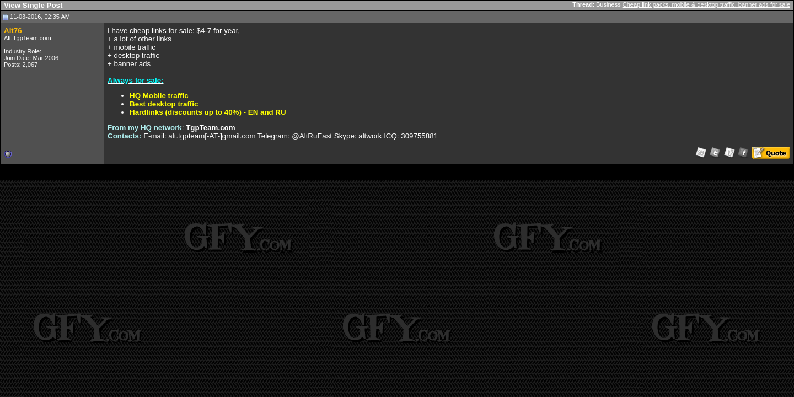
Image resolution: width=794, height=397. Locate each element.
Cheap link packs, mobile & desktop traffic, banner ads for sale (706, 4)
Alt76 (13, 30)
